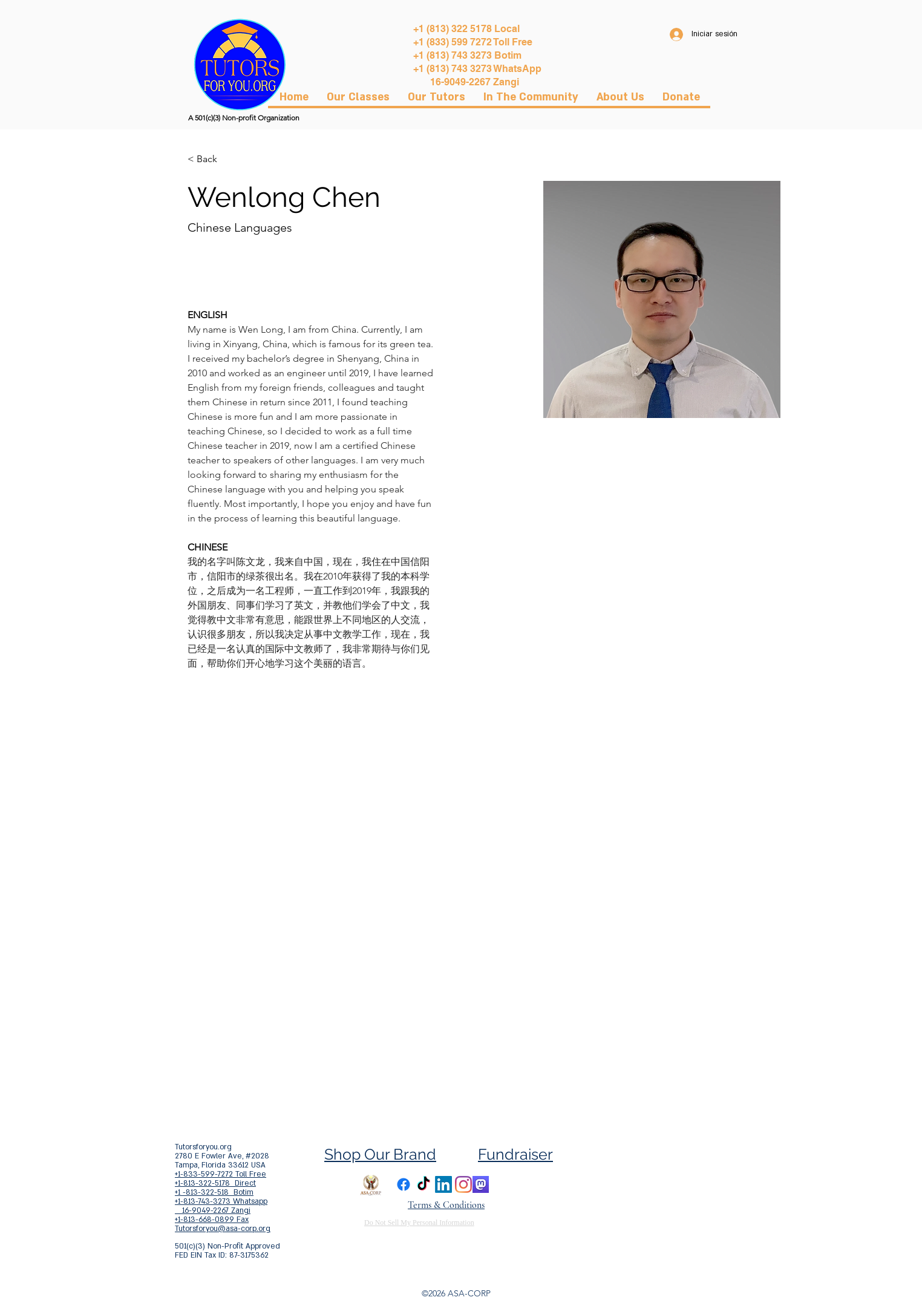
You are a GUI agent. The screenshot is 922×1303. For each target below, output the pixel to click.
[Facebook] (403, 1184)
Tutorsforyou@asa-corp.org (222, 1228)
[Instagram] (463, 1184)
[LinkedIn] (443, 1184)
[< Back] (211, 159)
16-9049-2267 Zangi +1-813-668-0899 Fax (212, 1215)
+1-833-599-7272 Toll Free (220, 1174)
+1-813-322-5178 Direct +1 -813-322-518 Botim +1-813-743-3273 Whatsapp (221, 1192)
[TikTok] (423, 1184)
